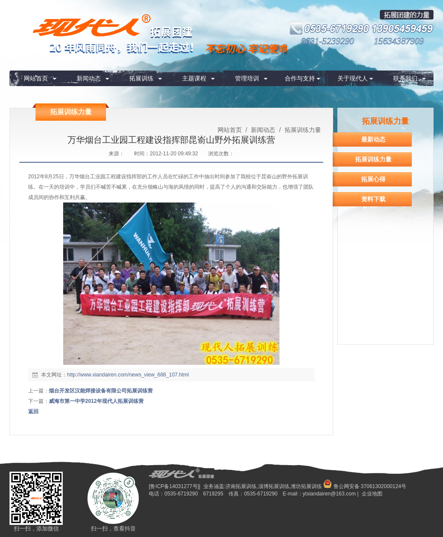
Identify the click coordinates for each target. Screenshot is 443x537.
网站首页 (36, 78)
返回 (33, 411)
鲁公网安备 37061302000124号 (364, 486)
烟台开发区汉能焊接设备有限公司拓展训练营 (101, 391)
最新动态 (373, 139)
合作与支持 (300, 78)
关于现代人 (352, 78)
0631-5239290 (327, 41)
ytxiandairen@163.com (329, 494)
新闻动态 (89, 78)
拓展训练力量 (302, 129)
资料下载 (373, 199)
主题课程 (194, 78)
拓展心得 (373, 179)
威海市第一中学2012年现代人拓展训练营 (96, 401)
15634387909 (399, 41)
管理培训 (247, 78)
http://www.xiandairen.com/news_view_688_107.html (128, 375)
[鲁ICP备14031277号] (174, 486)
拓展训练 (141, 78)
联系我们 (405, 78)
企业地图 (372, 494)
